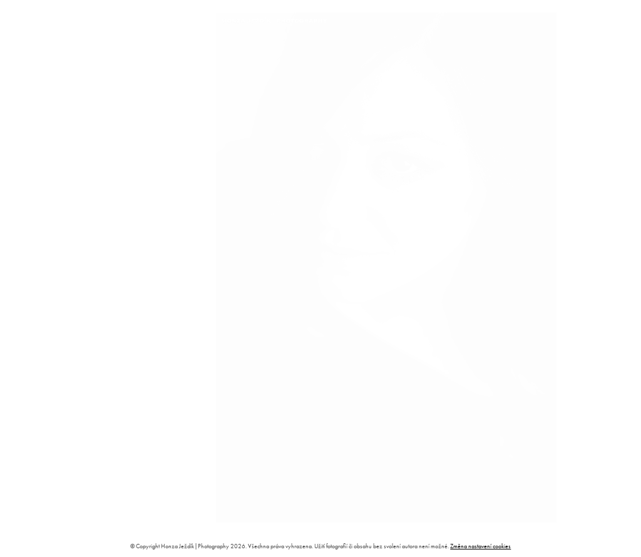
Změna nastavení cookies (480, 546)
